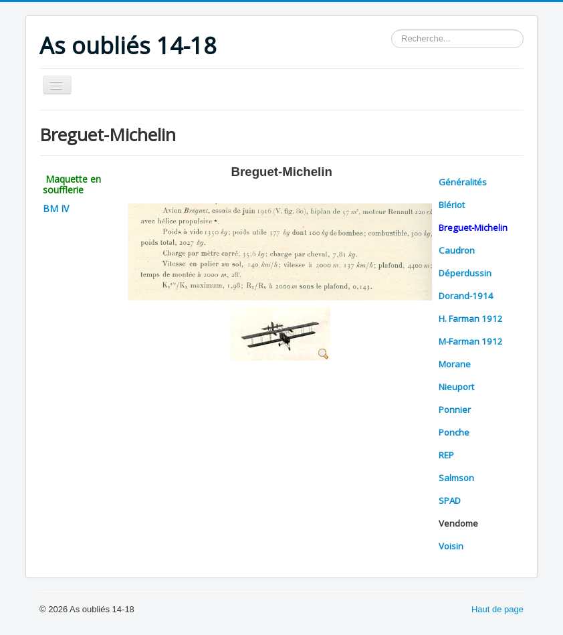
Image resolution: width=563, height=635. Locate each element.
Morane (455, 364)
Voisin (451, 546)
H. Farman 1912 (471, 318)
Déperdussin (465, 273)
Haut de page (497, 609)
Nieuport (456, 387)
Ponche (454, 432)
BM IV (56, 208)
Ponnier (455, 409)
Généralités (463, 182)
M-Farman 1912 (471, 341)
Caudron (457, 250)
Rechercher (391, 29)
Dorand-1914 (466, 296)
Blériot (452, 205)
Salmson (456, 478)
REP (446, 455)
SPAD (450, 500)
